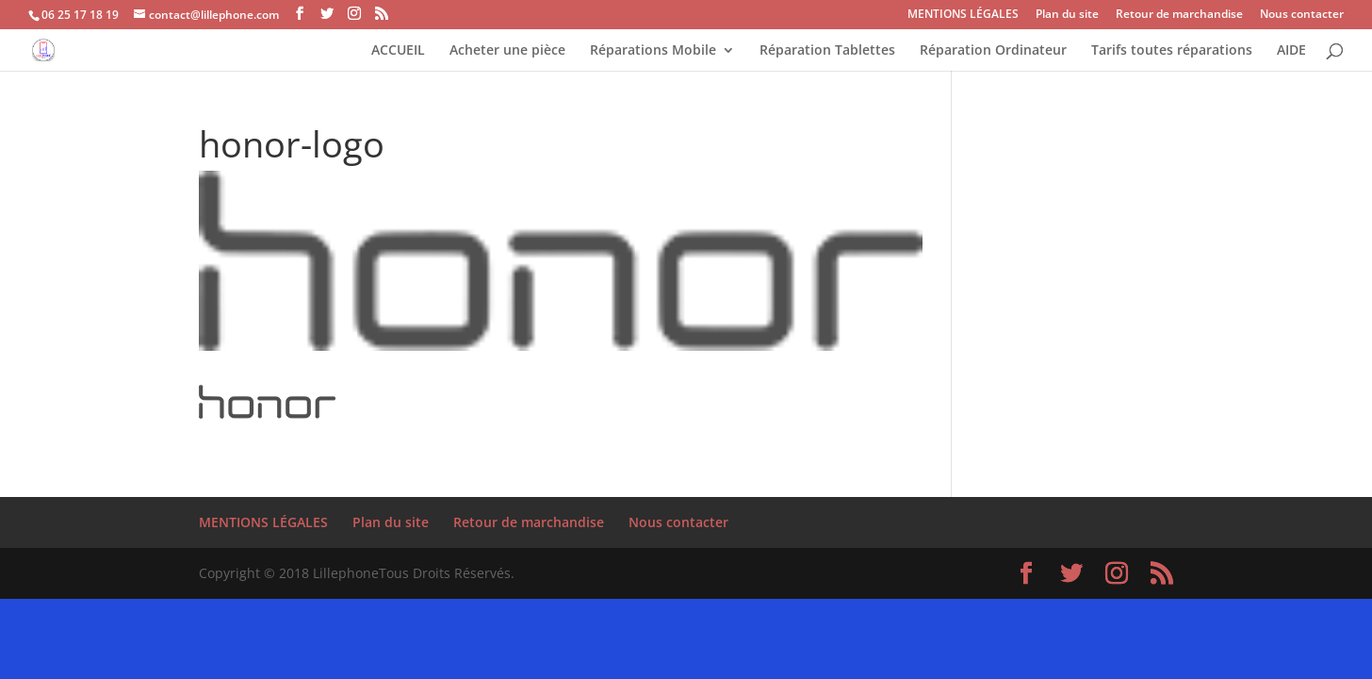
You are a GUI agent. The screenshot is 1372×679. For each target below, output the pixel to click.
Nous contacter (1302, 15)
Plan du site (1067, 15)
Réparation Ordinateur (993, 50)
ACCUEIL (398, 50)
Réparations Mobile (653, 50)
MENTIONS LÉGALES (963, 15)
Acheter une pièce (507, 50)
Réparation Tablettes (827, 50)
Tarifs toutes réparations (1171, 50)
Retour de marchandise (1179, 15)
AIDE (1291, 50)
